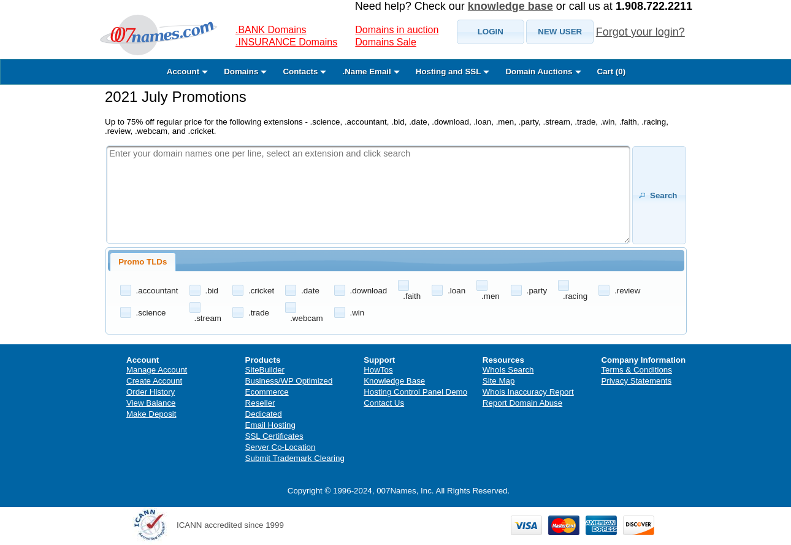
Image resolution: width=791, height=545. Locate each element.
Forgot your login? (640, 32)
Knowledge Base (394, 380)
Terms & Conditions (636, 369)
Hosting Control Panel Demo (415, 391)
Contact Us (384, 403)
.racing (575, 296)
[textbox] (368, 194)
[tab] (143, 262)
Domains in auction (396, 30)
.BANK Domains (271, 30)
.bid (212, 290)
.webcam (306, 318)
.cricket (261, 290)
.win (357, 312)
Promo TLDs (142, 261)
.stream (207, 318)
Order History (150, 391)
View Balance (151, 403)
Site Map (499, 380)
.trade (258, 312)
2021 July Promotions (175, 96)
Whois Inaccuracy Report (528, 391)
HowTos (378, 369)
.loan (456, 290)
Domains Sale (385, 42)
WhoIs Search (508, 369)
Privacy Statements (636, 380)
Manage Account (156, 369)
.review (627, 290)
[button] (490, 32)
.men (490, 296)
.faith (412, 296)
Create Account (154, 380)
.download (369, 290)
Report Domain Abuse (522, 403)
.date (310, 290)
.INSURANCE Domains (286, 42)
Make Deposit (151, 414)
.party (537, 290)
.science (151, 312)
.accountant (157, 290)
